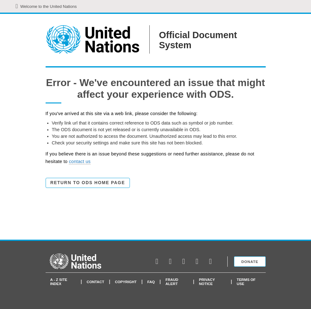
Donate (249, 261)
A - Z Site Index (58, 281)
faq (151, 282)
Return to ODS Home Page (87, 182)
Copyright (125, 282)
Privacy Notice (207, 281)
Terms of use (246, 281)
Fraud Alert (171, 281)
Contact (95, 282)
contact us (80, 161)
